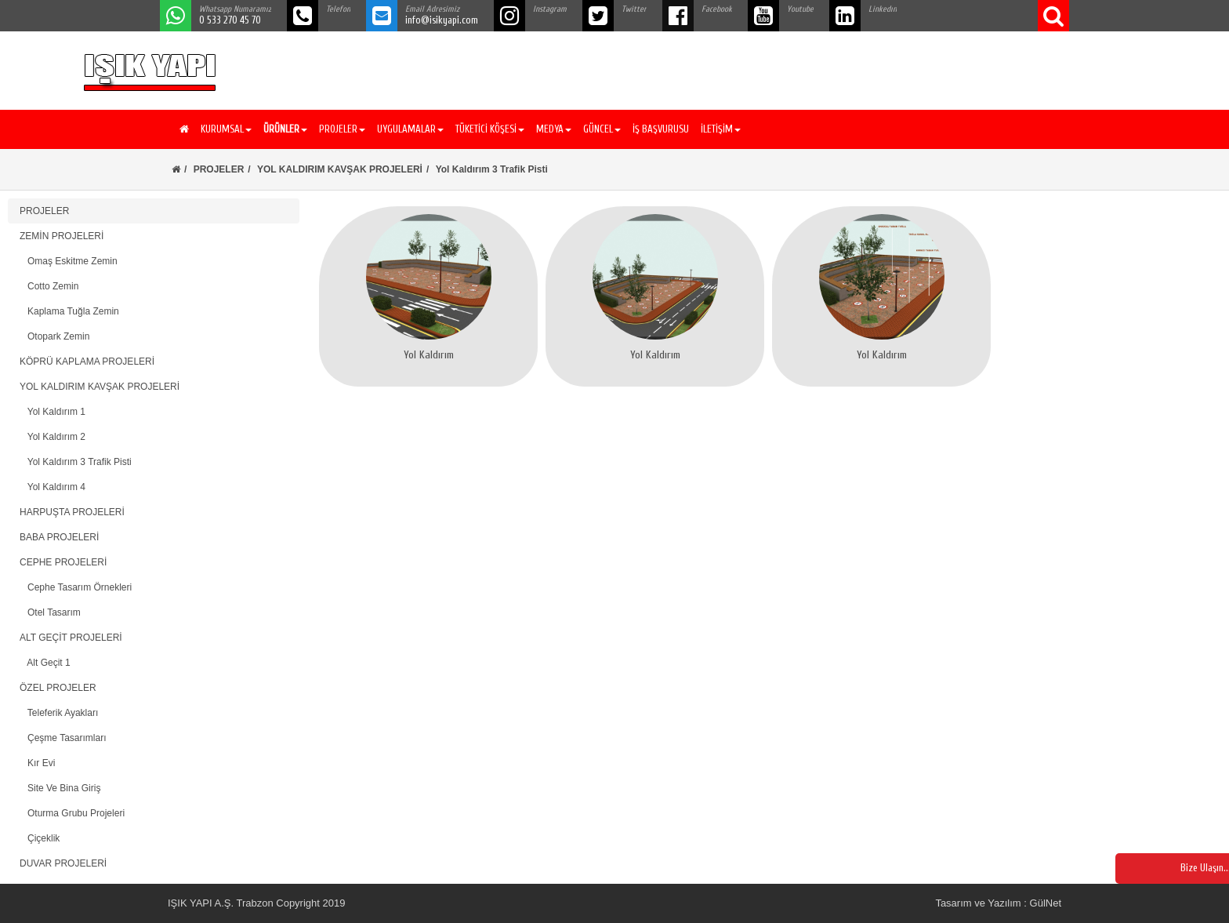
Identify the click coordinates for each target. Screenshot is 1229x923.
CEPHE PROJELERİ (63, 562)
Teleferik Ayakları (59, 712)
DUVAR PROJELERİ (63, 863)
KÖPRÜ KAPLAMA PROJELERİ (87, 361)
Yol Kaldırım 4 (52, 486)
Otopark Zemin (54, 336)
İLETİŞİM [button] (721, 129)
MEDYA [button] (553, 129)
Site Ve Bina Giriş (60, 788)
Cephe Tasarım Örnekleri (76, 587)
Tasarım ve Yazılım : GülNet (998, 903)
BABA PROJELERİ (59, 537)
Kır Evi (37, 763)
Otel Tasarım (50, 612)
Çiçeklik (40, 838)
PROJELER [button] (342, 129)
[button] (283, 129)
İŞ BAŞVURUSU (661, 129)
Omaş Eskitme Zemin (69, 261)
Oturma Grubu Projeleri (72, 813)
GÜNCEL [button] (602, 129)
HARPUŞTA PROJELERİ (72, 512)
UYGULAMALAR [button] (410, 129)
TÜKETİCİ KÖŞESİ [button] (489, 129)
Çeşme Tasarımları (63, 737)
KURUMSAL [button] (226, 129)
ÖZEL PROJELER (58, 687)
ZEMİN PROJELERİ (61, 236)
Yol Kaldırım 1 (52, 411)
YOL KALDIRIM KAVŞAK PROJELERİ (339, 169)
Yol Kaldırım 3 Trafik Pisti (76, 461)
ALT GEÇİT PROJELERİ (71, 637)
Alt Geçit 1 (45, 662)
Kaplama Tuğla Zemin (69, 311)
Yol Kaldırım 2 (52, 436)
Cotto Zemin (49, 286)
